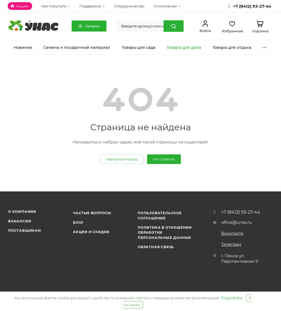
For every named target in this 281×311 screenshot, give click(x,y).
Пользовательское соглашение (160, 215)
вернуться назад (121, 159)
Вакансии (19, 221)
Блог (78, 222)
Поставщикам (24, 230)
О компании (22, 212)
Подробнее (231, 298)
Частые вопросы (92, 213)
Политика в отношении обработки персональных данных (165, 232)
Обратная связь (156, 247)
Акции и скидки (91, 232)
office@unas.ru (236, 222)
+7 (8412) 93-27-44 (240, 212)
